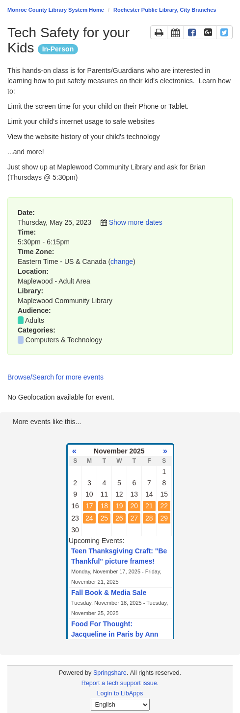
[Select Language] (120, 705)
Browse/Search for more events (55, 377)
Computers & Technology (64, 340)
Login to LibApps (120, 693)
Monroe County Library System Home (55, 10)
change (121, 261)
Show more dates (135, 222)
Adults (34, 320)
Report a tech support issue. (120, 683)
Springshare (110, 672)
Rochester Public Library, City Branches (164, 10)
